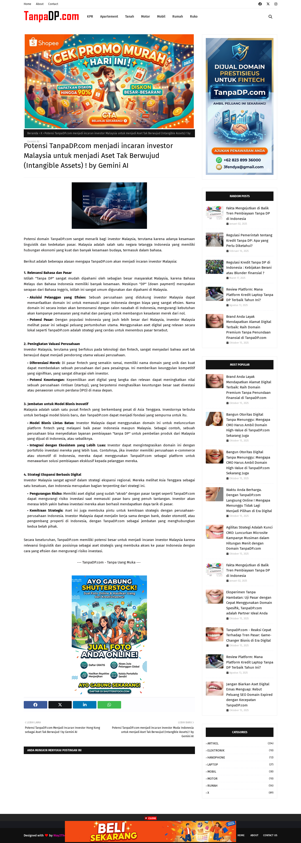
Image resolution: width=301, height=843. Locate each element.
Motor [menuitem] (145, 17)
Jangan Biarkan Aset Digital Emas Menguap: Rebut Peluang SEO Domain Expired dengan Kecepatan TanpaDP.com (249, 694)
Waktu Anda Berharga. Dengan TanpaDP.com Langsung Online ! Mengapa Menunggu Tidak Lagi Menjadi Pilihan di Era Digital (249, 500)
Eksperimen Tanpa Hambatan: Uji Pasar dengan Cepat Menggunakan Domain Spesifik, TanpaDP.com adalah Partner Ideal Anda (249, 602)
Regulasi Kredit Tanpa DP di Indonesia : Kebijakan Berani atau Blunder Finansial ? (249, 267)
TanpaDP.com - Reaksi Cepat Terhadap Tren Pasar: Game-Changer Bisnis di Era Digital (248, 635)
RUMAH (240, 785)
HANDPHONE (240, 757)
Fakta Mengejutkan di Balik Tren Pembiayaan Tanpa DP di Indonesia (248, 213)
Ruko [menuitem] (194, 17)
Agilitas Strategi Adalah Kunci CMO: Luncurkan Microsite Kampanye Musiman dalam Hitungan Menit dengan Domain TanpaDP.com (249, 538)
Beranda (32, 133)
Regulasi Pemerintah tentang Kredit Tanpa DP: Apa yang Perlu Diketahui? (249, 240)
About (40, 4)
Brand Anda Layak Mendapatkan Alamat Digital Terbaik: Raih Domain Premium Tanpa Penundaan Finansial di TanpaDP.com (248, 327)
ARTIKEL (240, 743)
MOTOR (240, 778)
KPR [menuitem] (90, 17)
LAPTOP (240, 764)
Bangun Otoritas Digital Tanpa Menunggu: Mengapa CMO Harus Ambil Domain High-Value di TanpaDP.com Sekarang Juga (248, 425)
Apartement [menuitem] (109, 17)
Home (27, 4)
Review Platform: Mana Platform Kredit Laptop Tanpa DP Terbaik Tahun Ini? (249, 294)
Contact (53, 4)
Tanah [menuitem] (129, 17)
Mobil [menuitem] (161, 17)
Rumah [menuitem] (177, 17)
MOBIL (240, 771)
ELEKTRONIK (240, 750)
